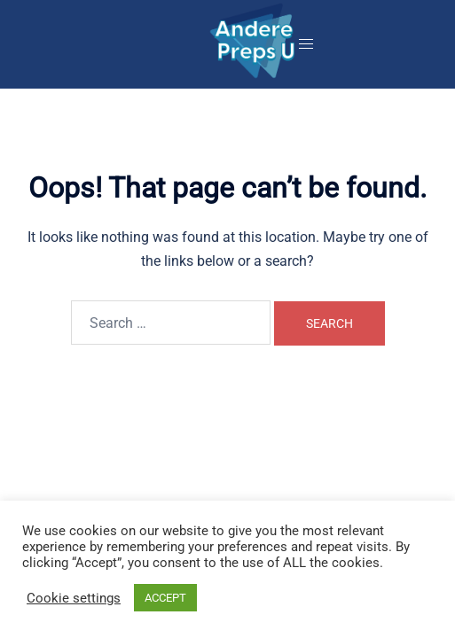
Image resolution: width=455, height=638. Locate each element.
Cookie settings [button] (74, 598)
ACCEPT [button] (165, 597)
